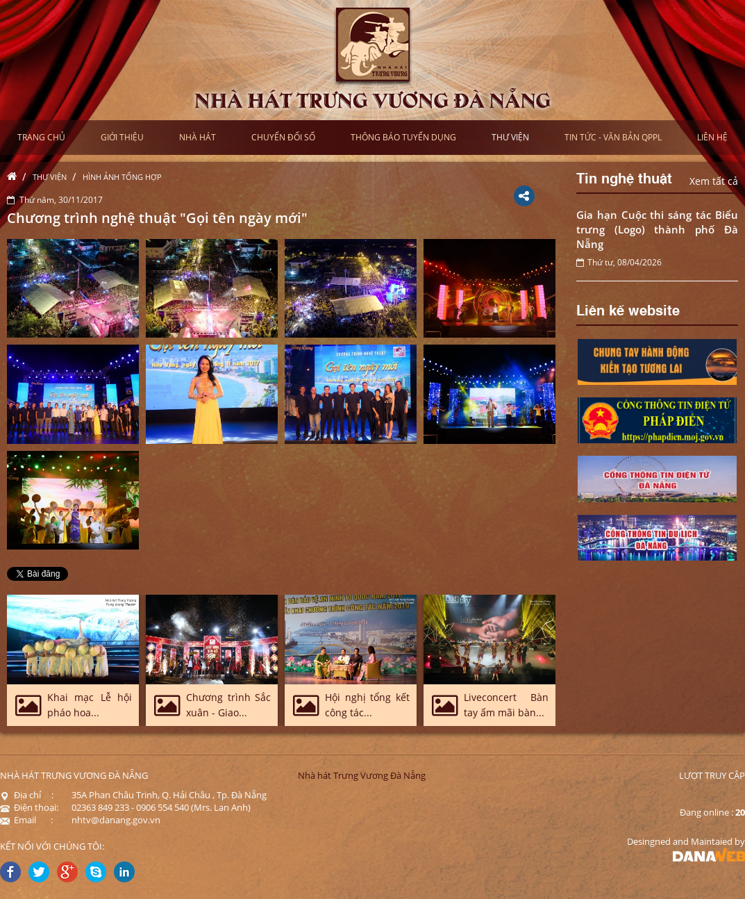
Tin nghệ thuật (624, 177)
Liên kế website (628, 309)
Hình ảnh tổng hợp (122, 177)
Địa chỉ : (26, 795)
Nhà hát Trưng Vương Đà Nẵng (362, 775)
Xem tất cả (713, 181)
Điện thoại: (29, 807)
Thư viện (50, 177)
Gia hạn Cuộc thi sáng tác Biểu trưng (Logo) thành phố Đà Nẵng (657, 229)
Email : (26, 820)
